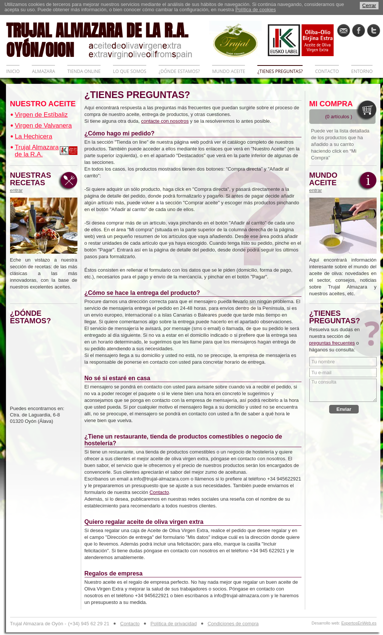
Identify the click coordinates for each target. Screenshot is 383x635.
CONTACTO (327, 71)
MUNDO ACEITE (228, 71)
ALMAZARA (43, 71)
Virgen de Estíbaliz (41, 114)
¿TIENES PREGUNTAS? (280, 71)
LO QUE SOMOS (129, 71)
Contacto (159, 492)
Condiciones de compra (233, 623)
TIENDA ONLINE (84, 71)
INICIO (13, 71)
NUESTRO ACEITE (43, 103)
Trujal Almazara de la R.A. (37, 151)
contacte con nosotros (165, 121)
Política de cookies (255, 9)
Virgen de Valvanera (43, 125)
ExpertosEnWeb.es (359, 623)
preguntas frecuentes (332, 343)
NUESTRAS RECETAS (32, 182)
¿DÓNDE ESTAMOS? (179, 71)
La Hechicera (33, 136)
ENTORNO (362, 71)
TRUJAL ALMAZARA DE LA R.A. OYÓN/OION (107, 39)
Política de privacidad (173, 623)
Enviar (344, 409)
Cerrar (369, 5)
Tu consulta (343, 390)
